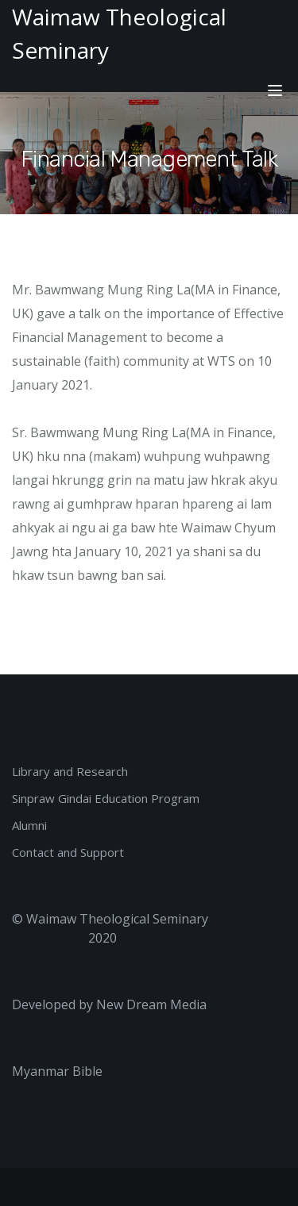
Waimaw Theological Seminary (117, 919)
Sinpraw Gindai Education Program (105, 798)
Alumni (29, 825)
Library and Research (70, 771)
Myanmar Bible (57, 1071)
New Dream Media (151, 1004)
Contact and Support (68, 852)
